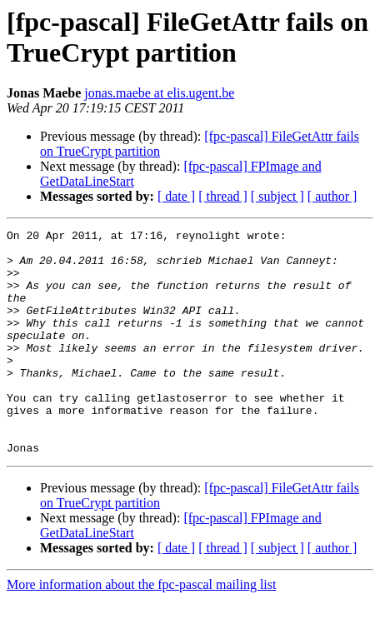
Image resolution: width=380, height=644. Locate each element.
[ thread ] (223, 196)
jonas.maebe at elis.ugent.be (159, 93)
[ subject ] (277, 196)
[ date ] (176, 196)
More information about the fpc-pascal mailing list (141, 629)
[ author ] (333, 196)
